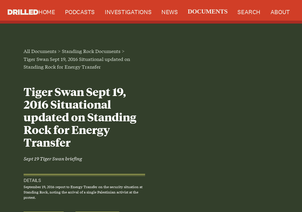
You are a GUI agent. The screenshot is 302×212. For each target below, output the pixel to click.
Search (248, 12)
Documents (207, 11)
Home (46, 12)
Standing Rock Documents (91, 50)
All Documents (40, 50)
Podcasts (80, 12)
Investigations (128, 12)
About (280, 12)
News (169, 12)
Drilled (22, 11)
